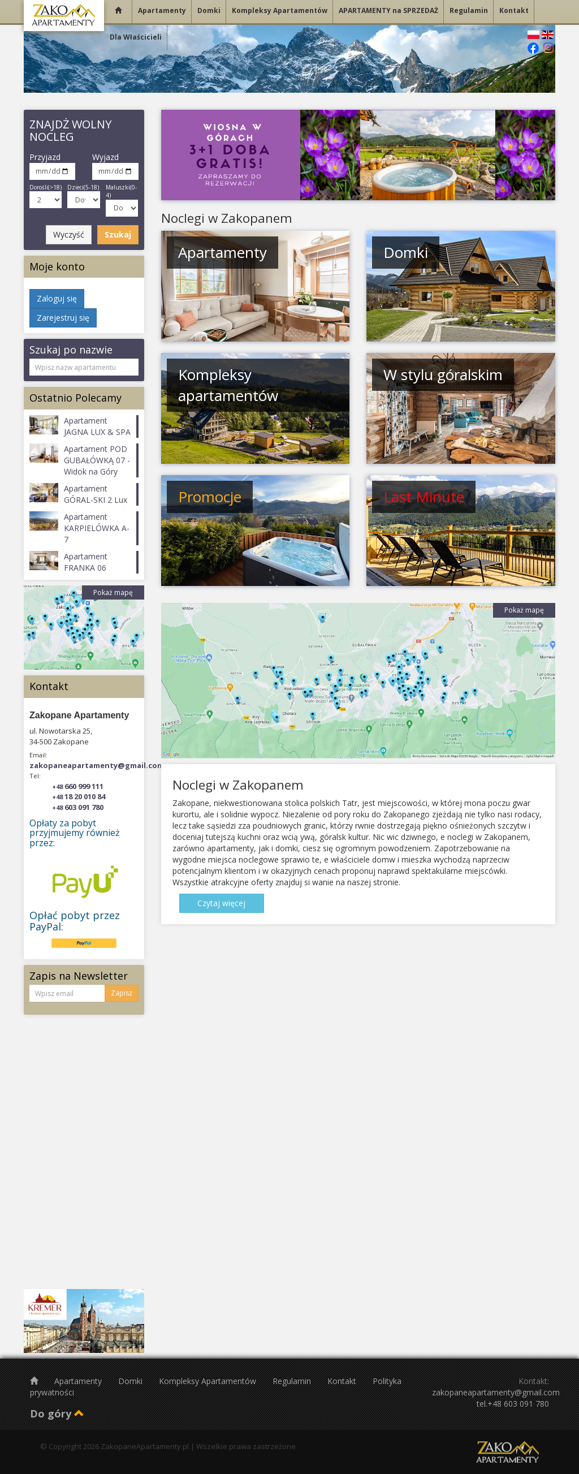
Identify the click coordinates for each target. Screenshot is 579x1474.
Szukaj (118, 234)
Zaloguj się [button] (57, 298)
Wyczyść (68, 234)
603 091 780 (77, 807)
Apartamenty (79, 1381)
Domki (131, 1381)
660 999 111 (77, 786)
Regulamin (293, 1381)
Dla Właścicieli (136, 37)
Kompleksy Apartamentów (208, 1381)
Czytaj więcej (221, 903)
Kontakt (342, 1381)
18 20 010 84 (78, 796)
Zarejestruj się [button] (63, 317)
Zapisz (121, 993)
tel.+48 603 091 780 (513, 1403)
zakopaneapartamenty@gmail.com (96, 765)
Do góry (57, 1413)
